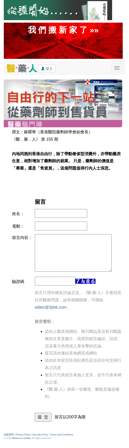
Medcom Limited (21, 438)
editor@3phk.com (51, 307)
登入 (47, 68)
